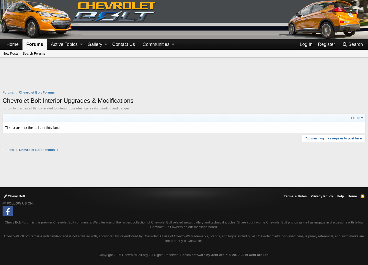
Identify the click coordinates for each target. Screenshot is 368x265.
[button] (81, 44)
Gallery (95, 44)
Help (340, 196)
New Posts (10, 53)
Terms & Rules (295, 196)
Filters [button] (355, 118)
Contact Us (123, 44)
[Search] (352, 44)
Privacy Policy (321, 196)
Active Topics (64, 44)
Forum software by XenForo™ (224, 255)
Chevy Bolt (14, 196)
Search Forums (33, 53)
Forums (34, 44)
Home (12, 44)
